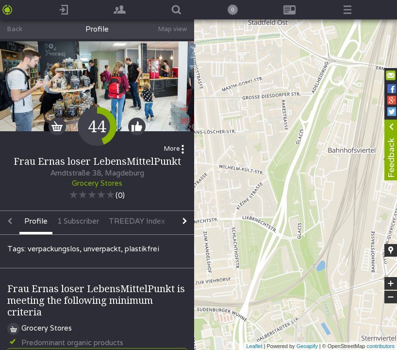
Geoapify (307, 346)
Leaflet (254, 346)
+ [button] (391, 283)
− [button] (390, 297)
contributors (381, 346)
